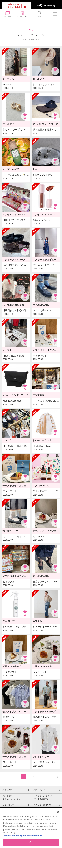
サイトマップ (8, 805)
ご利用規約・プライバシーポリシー (12, 797)
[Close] (58, 814)
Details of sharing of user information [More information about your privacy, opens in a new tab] (23, 838)
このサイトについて (42, 805)
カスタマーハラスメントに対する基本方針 (44, 797)
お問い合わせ (39, 790)
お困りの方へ (8, 790)
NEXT (56, 776)
